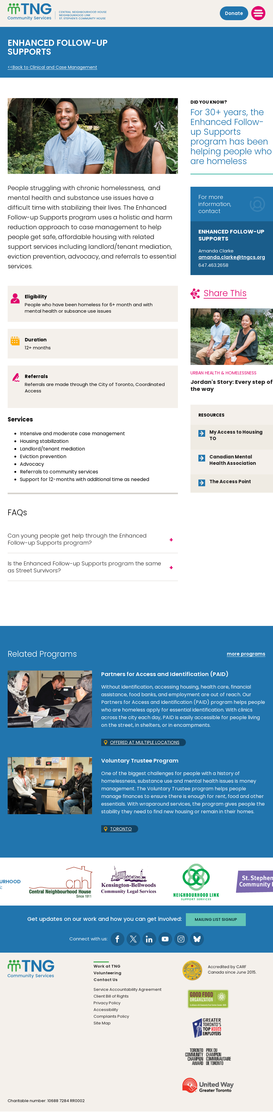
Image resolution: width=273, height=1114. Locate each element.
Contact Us (105, 982)
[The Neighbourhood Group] (67, 12)
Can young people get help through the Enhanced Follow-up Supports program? (77, 540)
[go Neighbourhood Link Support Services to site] (196, 884)
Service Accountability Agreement (127, 992)
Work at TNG (107, 968)
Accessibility (106, 1012)
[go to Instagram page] (181, 941)
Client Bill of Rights (111, 998)
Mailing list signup (217, 922)
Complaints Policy (111, 1018)
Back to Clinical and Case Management (55, 67)
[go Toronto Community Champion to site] (208, 1062)
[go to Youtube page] (165, 941)
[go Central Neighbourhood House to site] (60, 884)
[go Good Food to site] (208, 1005)
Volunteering (107, 975)
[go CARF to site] (219, 976)
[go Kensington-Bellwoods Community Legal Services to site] (128, 884)
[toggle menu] (258, 13)
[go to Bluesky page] (197, 941)
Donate (234, 12)
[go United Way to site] (208, 1091)
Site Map (102, 1025)
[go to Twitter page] (133, 941)
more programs (246, 657)
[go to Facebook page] (117, 941)
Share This (225, 293)
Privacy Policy (107, 1005)
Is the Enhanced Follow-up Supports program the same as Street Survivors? (84, 569)
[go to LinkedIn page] (149, 941)
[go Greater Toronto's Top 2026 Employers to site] (208, 1034)
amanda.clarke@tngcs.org (231, 257)
